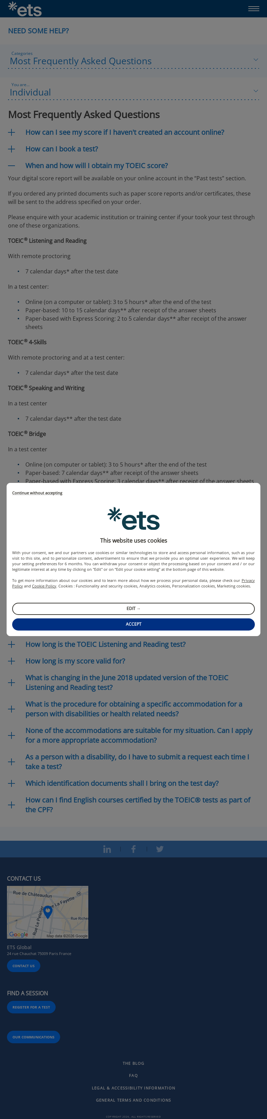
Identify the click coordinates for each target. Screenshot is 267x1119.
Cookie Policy (44, 586)
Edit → (134, 608)
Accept (133, 624)
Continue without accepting (37, 493)
